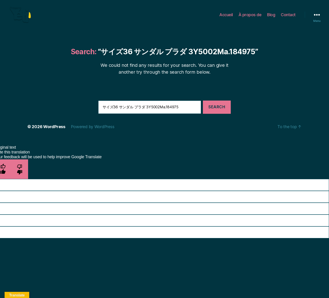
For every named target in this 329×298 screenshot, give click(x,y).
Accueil (226, 16)
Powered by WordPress (92, 130)
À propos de (250, 16)
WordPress (54, 130)
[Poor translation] (19, 173)
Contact (288, 16)
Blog (271, 16)
